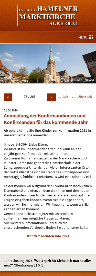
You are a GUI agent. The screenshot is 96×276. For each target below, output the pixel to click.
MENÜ (85, 37)
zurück (63, 96)
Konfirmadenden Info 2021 (48, 236)
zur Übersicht (82, 96)
